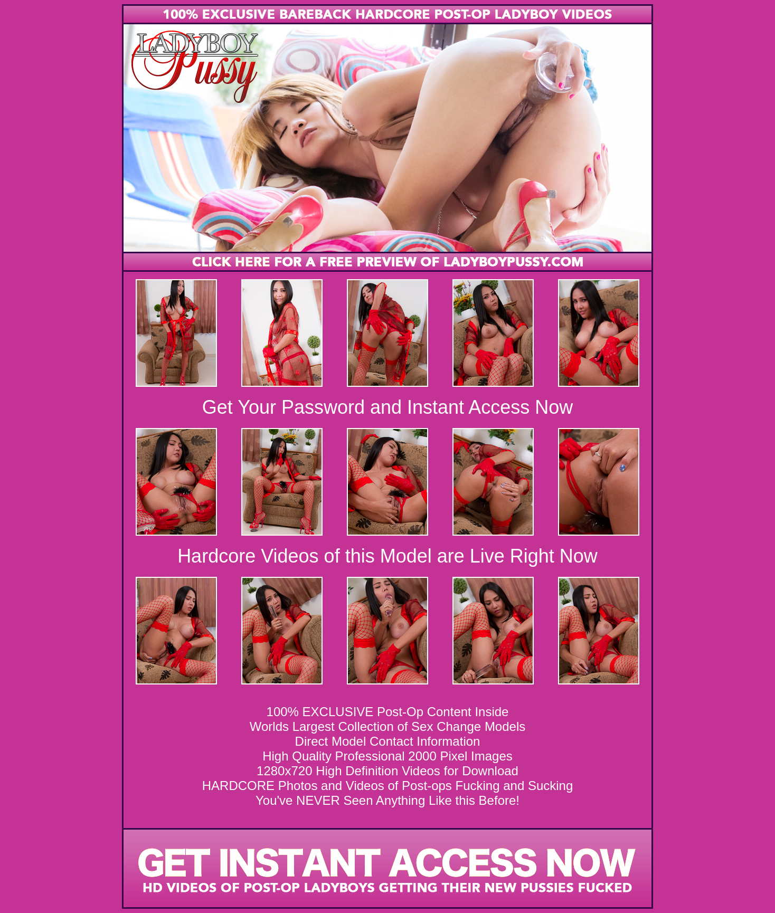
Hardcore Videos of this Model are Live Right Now (387, 556)
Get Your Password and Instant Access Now (387, 407)
